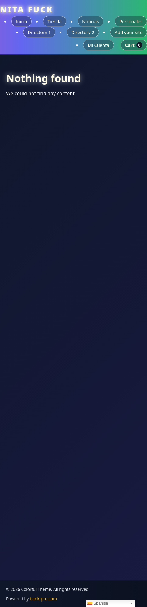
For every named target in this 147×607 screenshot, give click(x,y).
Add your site (128, 32)
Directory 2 (82, 32)
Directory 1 (39, 32)
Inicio (21, 21)
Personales (130, 21)
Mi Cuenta (98, 45)
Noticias (90, 21)
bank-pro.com (43, 599)
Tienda (54, 21)
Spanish (97, 603)
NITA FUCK (26, 9)
